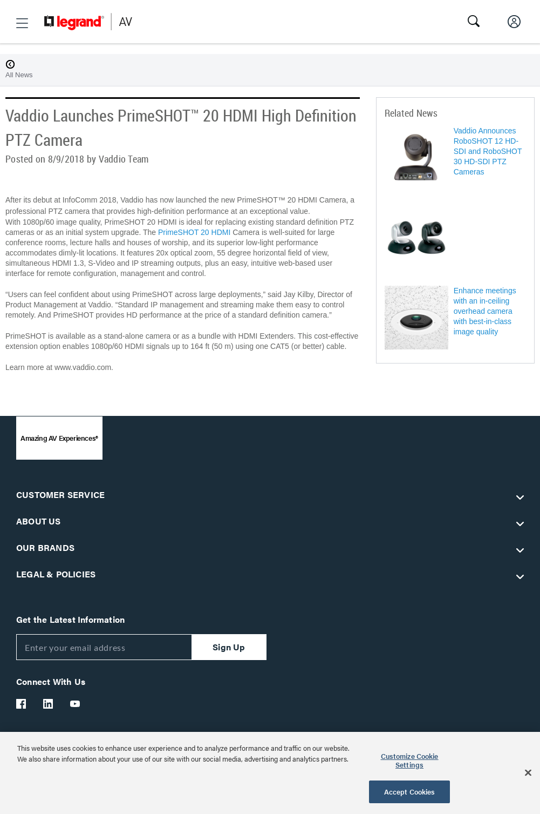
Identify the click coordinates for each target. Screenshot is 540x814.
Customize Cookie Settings (410, 760)
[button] (22, 23)
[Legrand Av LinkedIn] (48, 704)
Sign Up (229, 647)
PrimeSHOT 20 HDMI (194, 232)
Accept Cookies (409, 791)
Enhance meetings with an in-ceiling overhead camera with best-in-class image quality (485, 311)
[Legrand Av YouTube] (75, 704)
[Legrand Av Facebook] (21, 704)
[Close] (528, 773)
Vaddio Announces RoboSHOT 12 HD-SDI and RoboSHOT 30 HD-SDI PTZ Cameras (488, 151)
